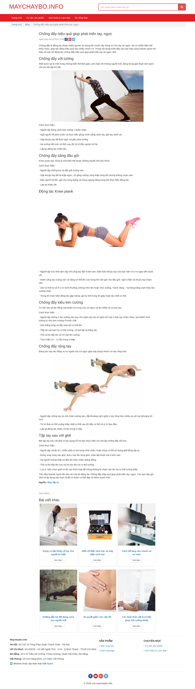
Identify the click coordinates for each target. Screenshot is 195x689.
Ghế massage (107, 650)
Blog (27, 24)
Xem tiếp (58, 560)
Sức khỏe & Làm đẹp (59, 17)
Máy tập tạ (52, 482)
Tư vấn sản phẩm (35, 17)
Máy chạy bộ (106, 646)
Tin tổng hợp (81, 17)
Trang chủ (16, 17)
